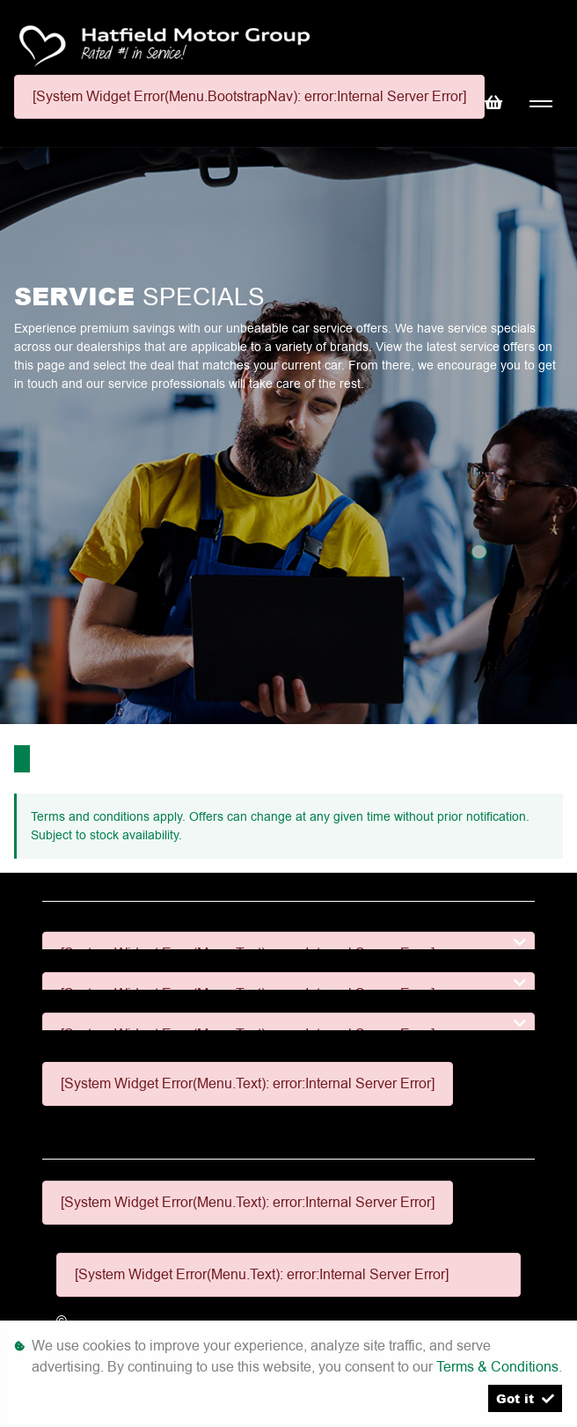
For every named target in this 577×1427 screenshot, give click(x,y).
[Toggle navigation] (540, 104)
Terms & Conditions (497, 1367)
